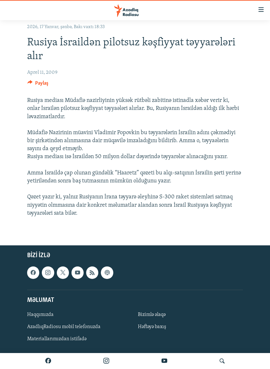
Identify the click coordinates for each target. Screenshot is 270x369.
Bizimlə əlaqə (152, 314)
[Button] (38, 85)
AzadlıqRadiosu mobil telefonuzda (64, 326)
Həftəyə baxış (152, 326)
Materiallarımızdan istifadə (56, 339)
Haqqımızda (40, 314)
